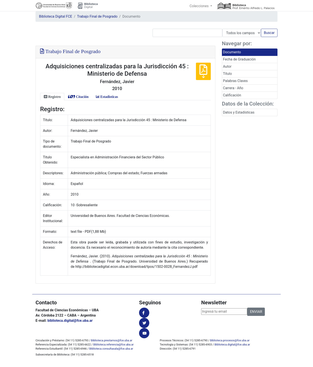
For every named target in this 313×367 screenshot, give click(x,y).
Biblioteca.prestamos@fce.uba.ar (111, 340)
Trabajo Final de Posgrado (97, 16)
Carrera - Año (233, 88)
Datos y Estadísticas (238, 112)
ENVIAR (256, 312)
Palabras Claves (235, 81)
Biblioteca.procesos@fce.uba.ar (230, 340)
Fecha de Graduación (239, 59)
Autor (227, 66)
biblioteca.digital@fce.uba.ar (70, 320)
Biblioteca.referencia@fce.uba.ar (113, 344)
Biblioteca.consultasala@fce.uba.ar (111, 348)
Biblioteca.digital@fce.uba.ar (232, 344)
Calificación (232, 95)
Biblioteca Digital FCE (55, 16)
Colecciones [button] (199, 6)
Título (227, 74)
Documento (232, 52)
